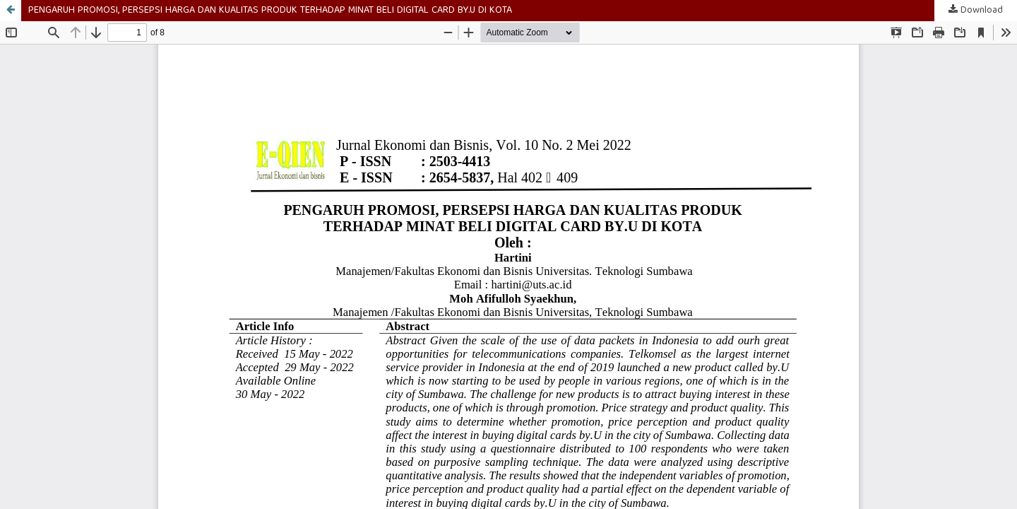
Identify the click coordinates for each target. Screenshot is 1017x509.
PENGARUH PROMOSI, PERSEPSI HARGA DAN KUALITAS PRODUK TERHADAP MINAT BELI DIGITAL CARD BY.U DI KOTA (270, 10)
